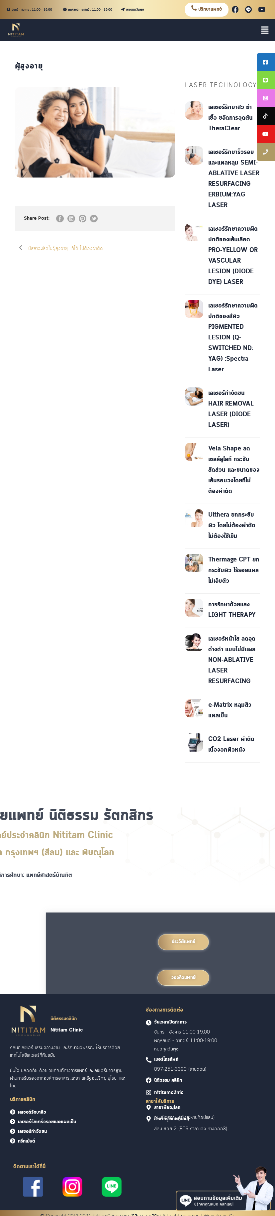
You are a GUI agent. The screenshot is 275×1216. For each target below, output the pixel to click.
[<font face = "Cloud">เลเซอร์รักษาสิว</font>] (12, 1112)
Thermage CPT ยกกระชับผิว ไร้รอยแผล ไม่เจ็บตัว (233, 570)
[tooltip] (266, 62)
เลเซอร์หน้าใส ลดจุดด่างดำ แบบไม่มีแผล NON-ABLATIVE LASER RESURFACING (231, 660)
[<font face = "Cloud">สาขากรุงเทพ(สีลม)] (148, 1119)
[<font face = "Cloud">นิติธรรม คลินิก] (148, 1080)
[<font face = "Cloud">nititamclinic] (148, 1092)
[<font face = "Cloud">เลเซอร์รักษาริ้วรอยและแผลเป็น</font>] (12, 1121)
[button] (265, 30)
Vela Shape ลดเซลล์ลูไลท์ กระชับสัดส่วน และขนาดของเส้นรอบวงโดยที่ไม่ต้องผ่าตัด (233, 470)
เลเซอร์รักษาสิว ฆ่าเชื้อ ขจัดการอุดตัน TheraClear (230, 118)
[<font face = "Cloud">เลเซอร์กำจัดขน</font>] (12, 1131)
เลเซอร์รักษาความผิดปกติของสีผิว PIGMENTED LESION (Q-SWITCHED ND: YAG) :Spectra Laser (233, 337)
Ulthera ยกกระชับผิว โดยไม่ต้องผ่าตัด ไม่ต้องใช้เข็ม (231, 525)
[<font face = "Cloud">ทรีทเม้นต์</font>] (12, 1141)
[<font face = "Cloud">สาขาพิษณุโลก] (148, 1107)
